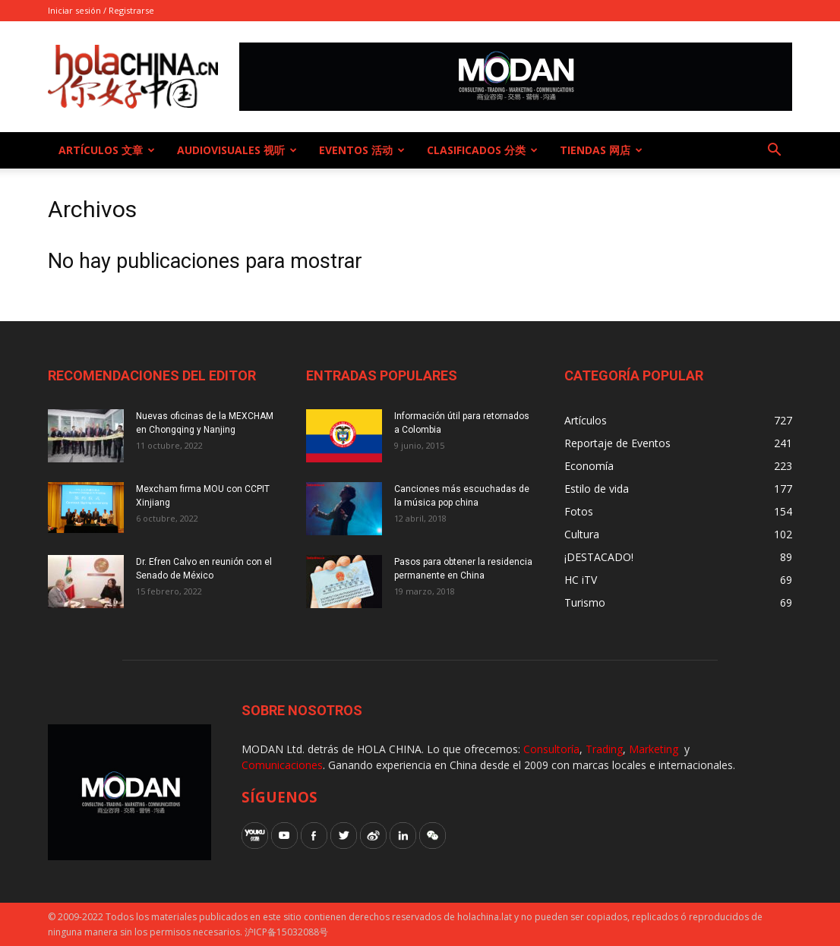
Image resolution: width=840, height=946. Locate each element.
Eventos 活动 (362, 150)
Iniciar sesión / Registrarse (101, 10)
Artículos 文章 (106, 150)
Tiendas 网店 (601, 150)
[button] (774, 151)
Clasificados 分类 (482, 150)
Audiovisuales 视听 (237, 150)
